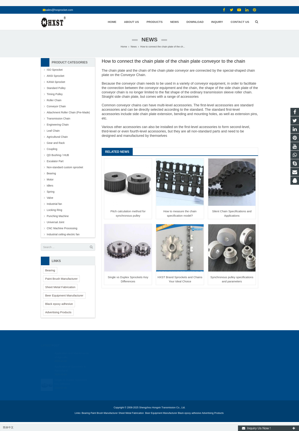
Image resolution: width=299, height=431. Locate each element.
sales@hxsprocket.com (59, 9)
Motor (50, 179)
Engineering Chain (58, 124)
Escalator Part (55, 161)
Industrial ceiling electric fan (63, 234)
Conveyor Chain (133, 75)
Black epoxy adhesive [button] (59, 303)
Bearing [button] (50, 270)
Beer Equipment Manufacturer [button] (64, 295)
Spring (50, 191)
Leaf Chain (53, 130)
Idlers (50, 185)
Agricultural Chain (57, 136)
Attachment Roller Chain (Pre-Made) (68, 112)
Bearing (51, 173)
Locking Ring (54, 209)
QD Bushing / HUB (58, 155)
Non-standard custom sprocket (65, 167)
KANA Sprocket (56, 81)
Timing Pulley (55, 94)
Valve (50, 197)
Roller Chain (54, 100)
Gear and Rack (56, 142)
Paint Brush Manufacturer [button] (61, 278)
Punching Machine (58, 216)
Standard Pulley (56, 88)
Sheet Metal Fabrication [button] (60, 287)
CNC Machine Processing (62, 228)
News (149, 39)
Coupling (52, 149)
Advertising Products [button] (58, 312)
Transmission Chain (58, 118)
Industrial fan (54, 203)
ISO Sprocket (55, 69)
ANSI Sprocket (55, 75)
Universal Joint (55, 222)
